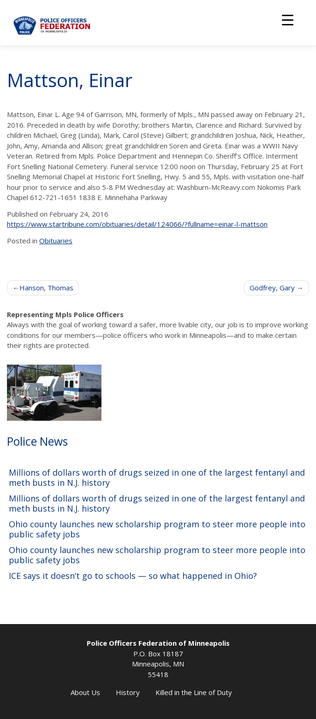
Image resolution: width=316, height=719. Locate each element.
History (128, 692)
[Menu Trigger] (287, 19)
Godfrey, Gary (272, 287)
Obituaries (55, 240)
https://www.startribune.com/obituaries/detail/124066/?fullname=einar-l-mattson (137, 224)
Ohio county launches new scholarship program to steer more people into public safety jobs (157, 529)
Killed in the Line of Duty (193, 692)
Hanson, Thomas (46, 287)
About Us (85, 692)
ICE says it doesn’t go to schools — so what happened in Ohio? (133, 576)
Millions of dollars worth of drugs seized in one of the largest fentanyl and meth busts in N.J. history (157, 477)
